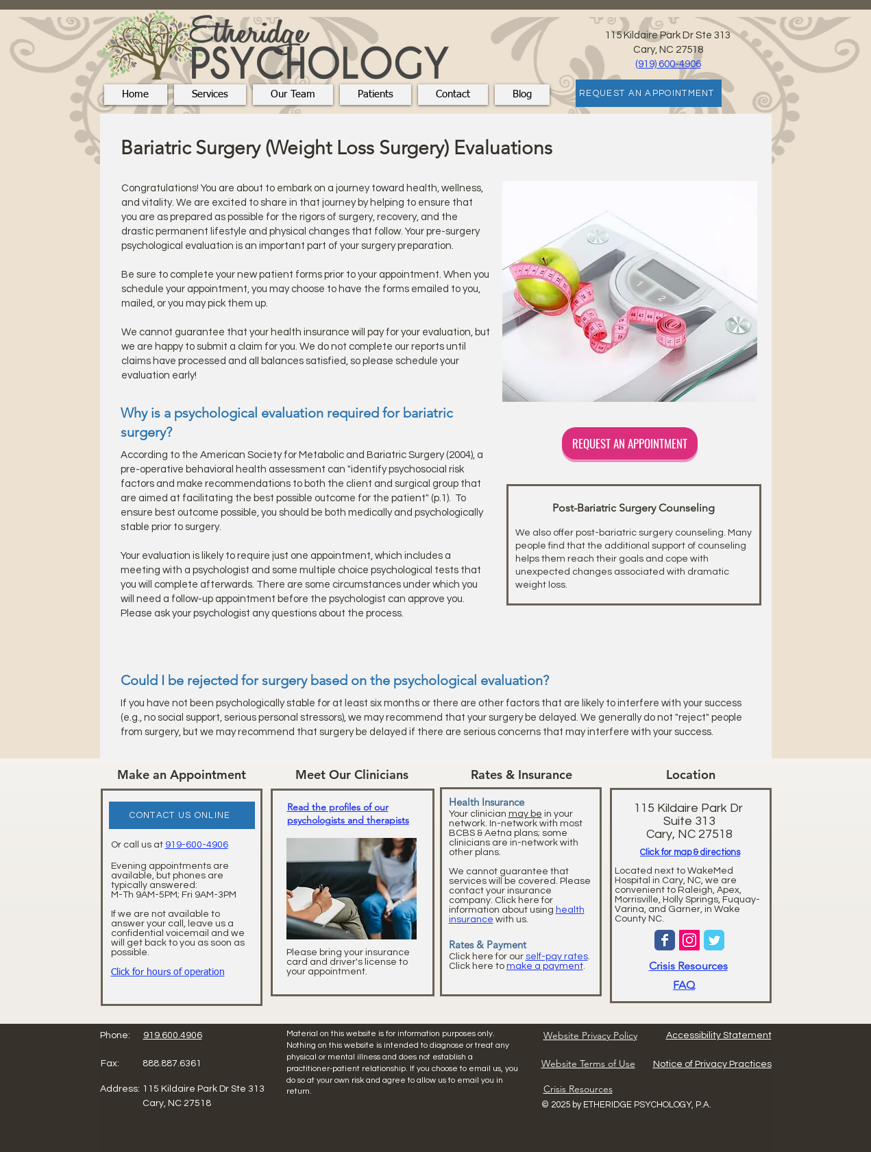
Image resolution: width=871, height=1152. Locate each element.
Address (119, 1089)
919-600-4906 (196, 845)
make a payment (544, 966)
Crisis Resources (688, 965)
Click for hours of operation (168, 972)
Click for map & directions (690, 852)
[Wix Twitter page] (714, 940)
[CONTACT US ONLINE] (182, 815)
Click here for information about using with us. (517, 910)
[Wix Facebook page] (664, 940)
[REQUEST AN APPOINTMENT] (649, 93)
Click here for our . (519, 956)
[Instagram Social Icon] (689, 940)
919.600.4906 (172, 1035)
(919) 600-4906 (668, 64)
